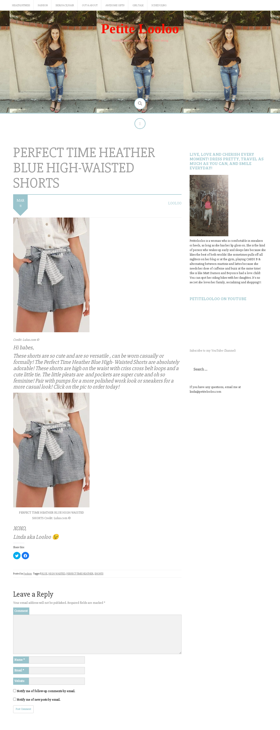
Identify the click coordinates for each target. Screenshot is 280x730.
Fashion (43, 5)
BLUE (44, 574)
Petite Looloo (140, 28)
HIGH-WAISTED (56, 574)
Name (19, 660)
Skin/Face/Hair (65, 5)
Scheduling (159, 5)
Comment (21, 611)
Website (19, 682)
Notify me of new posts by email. (38, 700)
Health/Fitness (21, 5)
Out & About (90, 5)
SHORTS (99, 574)
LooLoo (175, 204)
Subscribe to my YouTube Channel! (213, 351)
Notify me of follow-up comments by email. (46, 692)
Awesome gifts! (115, 5)
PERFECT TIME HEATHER (79, 574)
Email (19, 671)
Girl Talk (138, 5)
